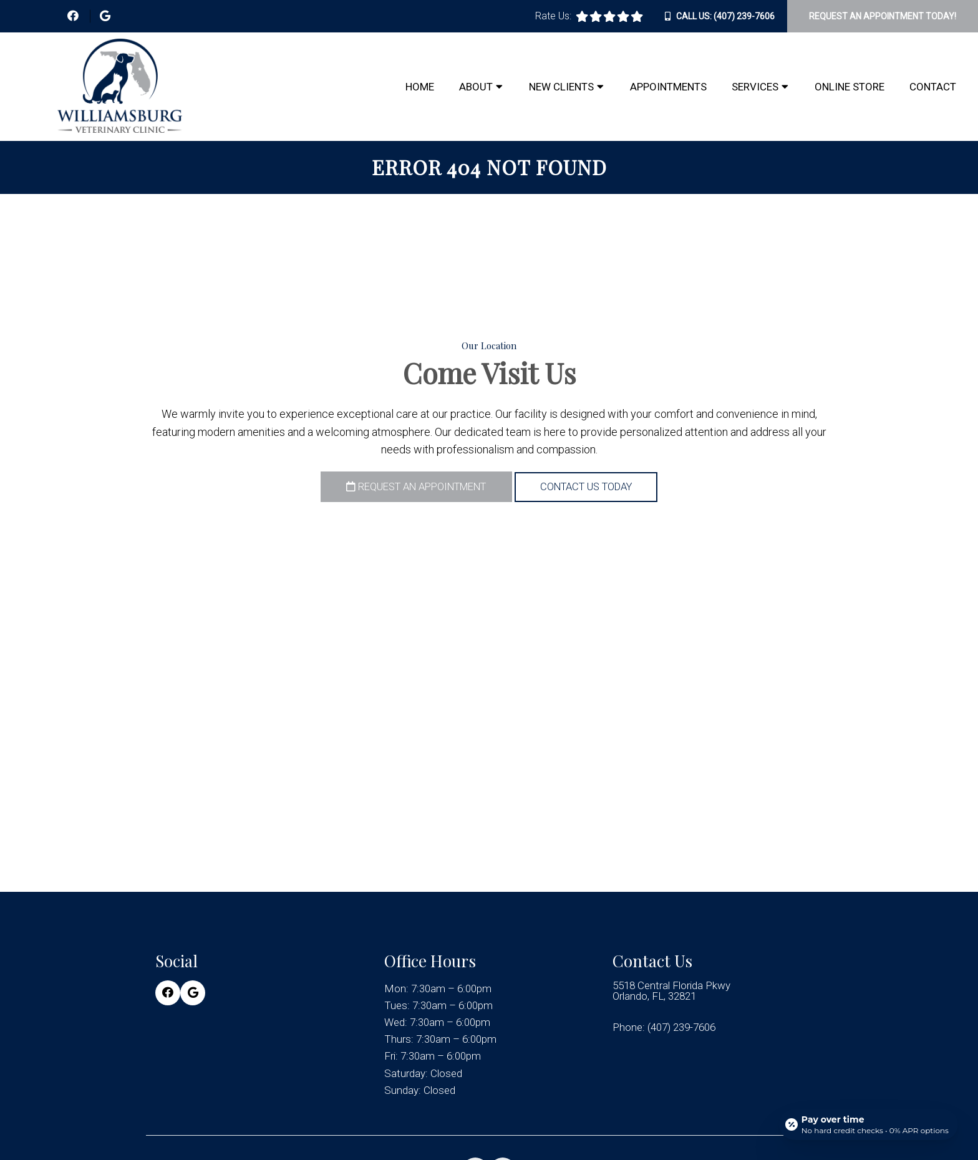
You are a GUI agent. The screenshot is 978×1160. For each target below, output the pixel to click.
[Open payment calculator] (868, 1124)
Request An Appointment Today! (882, 16)
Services (755, 86)
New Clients (561, 86)
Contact (932, 86)
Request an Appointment (409, 487)
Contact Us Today (595, 487)
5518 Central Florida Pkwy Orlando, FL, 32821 (671, 990)
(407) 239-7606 (744, 16)
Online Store (849, 86)
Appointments (668, 86)
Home (419, 86)
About (476, 86)
